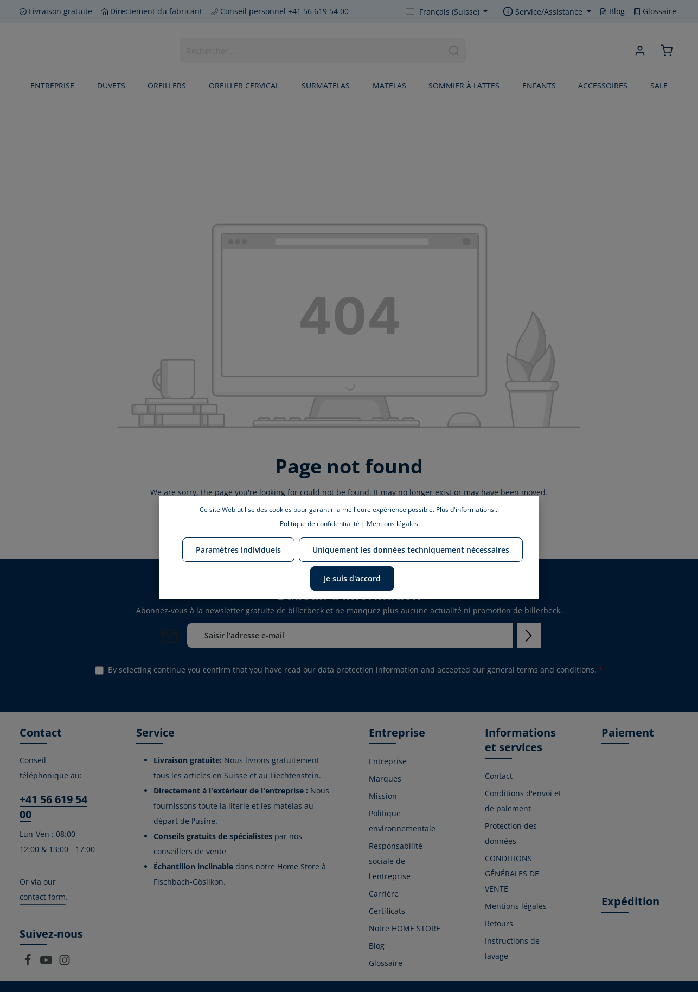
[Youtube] (47, 963)
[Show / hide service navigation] (547, 12)
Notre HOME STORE (404, 928)
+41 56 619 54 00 (53, 807)
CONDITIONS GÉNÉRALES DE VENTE (512, 873)
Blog (612, 11)
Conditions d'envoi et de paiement (523, 801)
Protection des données (511, 833)
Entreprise (388, 761)
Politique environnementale (402, 821)
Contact (499, 776)
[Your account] (639, 51)
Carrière (384, 893)
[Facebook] (29, 963)
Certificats (387, 911)
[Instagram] (65, 963)
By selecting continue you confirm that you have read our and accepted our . (355, 669)
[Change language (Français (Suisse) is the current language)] (447, 12)
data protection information (368, 669)
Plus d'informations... (467, 509)
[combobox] (311, 50)
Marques (385, 778)
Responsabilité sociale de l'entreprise (395, 861)
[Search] (454, 50)
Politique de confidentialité (320, 523)
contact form (43, 897)
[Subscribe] (529, 635)
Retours (499, 923)
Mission (383, 796)
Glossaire (654, 11)
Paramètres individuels (238, 550)
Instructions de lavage (512, 948)
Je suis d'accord (352, 578)
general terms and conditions (540, 669)
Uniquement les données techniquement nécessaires (410, 550)
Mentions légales (516, 906)
